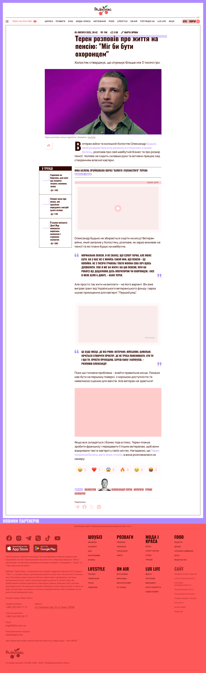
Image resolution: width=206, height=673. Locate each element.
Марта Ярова (131, 32)
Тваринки (121, 547)
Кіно (70, 21)
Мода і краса (83, 21)
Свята (119, 555)
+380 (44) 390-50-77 (17, 616)
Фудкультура (180, 560)
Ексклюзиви (94, 555)
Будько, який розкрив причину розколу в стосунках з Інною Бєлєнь (119, 148)
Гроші (148, 489)
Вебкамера (151, 583)
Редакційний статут (184, 590)
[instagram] (18, 538)
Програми (150, 578)
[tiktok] (47, 538)
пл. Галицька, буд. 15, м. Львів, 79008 (54, 607)
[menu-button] (7, 21)
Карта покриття (153, 587)
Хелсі (176, 555)
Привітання (93, 578)
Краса (148, 546)
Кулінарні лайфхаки (183, 551)
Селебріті (80, 493)
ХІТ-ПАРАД (121, 587)
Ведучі (149, 574)
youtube (92, 137)
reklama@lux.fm (14, 634)
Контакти (179, 603)
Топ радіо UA (147, 21)
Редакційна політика (184, 594)
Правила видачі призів (185, 598)
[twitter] (91, 506)
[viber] (99, 506)
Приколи (121, 542)
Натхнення (99, 21)
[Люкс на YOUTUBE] (24, 21)
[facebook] (84, 506)
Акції (171, 21)
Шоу (90, 551)
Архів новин (180, 607)
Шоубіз (49, 21)
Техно (91, 583)
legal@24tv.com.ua (16, 625)
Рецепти (178, 542)
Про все (92, 574)
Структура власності (184, 578)
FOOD (111, 21)
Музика (91, 560)
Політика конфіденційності (183, 584)
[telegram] (77, 506)
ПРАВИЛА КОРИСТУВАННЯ (185, 574)
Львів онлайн (152, 592)
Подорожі (93, 587)
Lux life (162, 21)
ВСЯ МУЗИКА (122, 574)
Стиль (149, 555)
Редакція (178, 611)
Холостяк (90, 489)
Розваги (60, 21)
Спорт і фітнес (152, 551)
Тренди (149, 560)
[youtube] (57, 538)
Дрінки (177, 547)
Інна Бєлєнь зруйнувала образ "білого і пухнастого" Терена (111, 170)
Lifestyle (122, 21)
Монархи (92, 542)
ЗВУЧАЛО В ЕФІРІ (124, 583)
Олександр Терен (122, 489)
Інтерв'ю (139, 489)
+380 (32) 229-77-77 (16, 607)
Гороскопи (122, 551)
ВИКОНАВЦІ (122, 578)
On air (133, 21)
